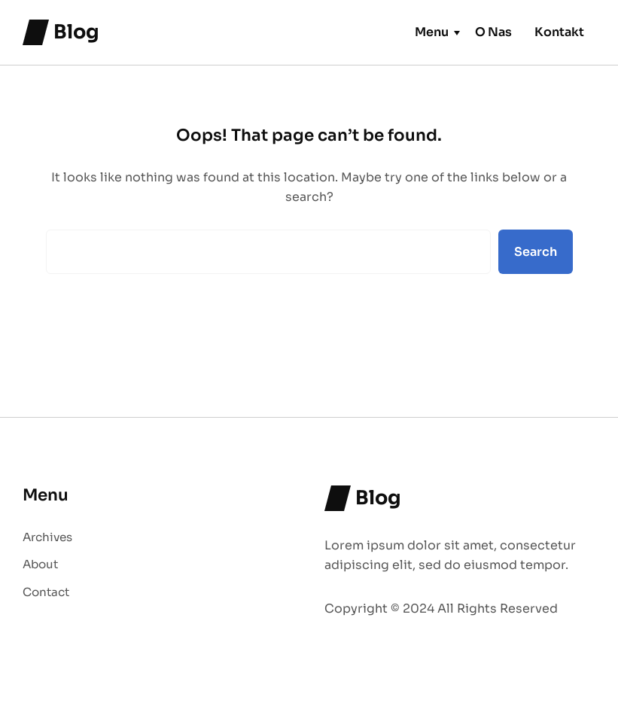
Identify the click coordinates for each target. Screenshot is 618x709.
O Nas (493, 32)
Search (535, 252)
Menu (432, 32)
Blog (76, 32)
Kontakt (559, 32)
